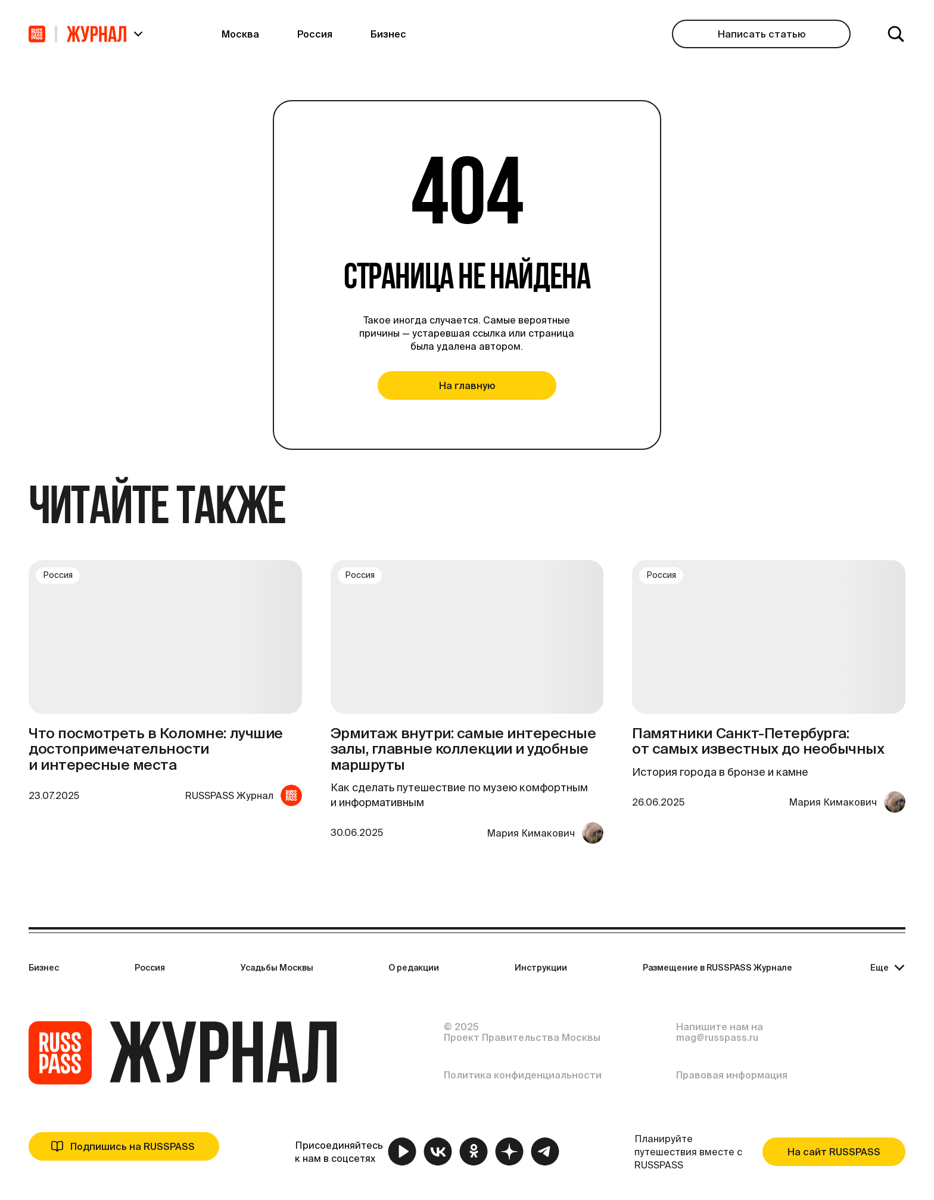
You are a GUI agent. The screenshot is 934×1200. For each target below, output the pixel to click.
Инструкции (541, 967)
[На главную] (37, 34)
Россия (150, 967)
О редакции (413, 967)
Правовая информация (731, 1075)
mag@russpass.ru (717, 1037)
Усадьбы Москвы (277, 967)
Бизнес (44, 967)
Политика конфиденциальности (523, 1075)
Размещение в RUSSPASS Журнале (717, 967)
